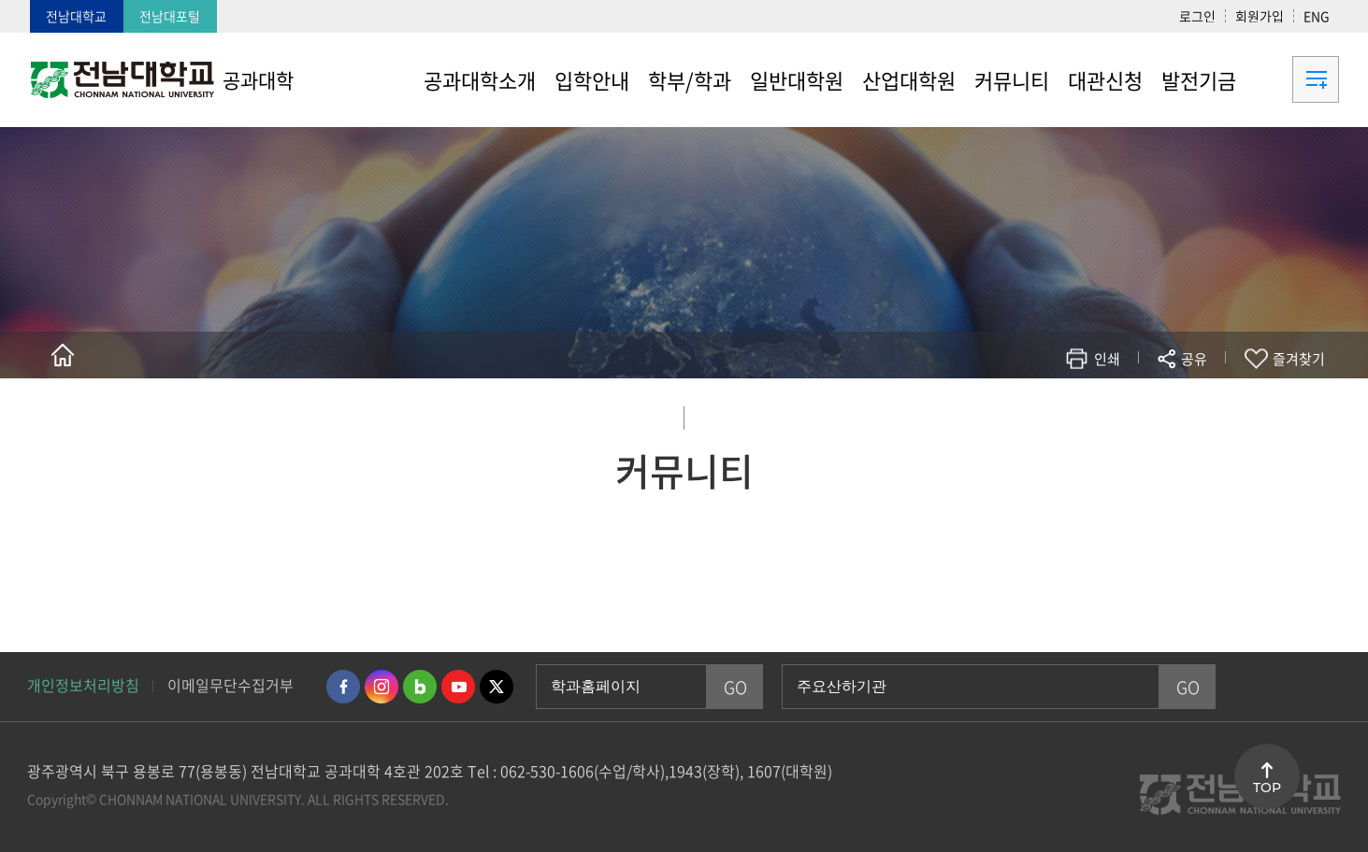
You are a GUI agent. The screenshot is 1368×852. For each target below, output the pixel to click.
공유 (1194, 358)
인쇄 (1107, 358)
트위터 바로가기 (496, 686)
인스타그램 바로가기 (381, 686)
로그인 (1197, 15)
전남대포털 (169, 16)
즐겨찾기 (1299, 358)
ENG (1316, 15)
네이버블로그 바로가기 (420, 686)
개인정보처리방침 (83, 685)
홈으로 (62, 355)
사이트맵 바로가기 (1292, 79)
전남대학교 (76, 16)
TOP (1267, 787)
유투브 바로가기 (458, 686)
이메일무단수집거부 (230, 685)
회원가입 (1259, 15)
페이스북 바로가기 (343, 686)
